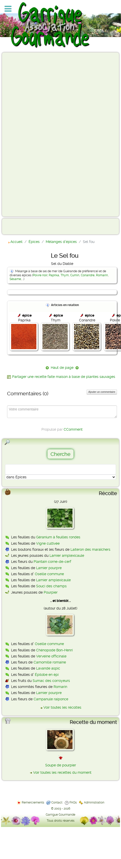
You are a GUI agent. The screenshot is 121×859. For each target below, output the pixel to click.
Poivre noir (40, 275)
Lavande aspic (48, 668)
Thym (65, 275)
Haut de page (62, 368)
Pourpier (51, 592)
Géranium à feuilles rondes (58, 537)
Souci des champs (51, 586)
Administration (94, 802)
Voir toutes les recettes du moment (62, 772)
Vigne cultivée (48, 543)
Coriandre (87, 275)
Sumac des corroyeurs (51, 681)
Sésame (15, 279)
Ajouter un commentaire (101, 392)
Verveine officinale (51, 656)
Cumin (74, 275)
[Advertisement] (24, 134)
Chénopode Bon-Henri (54, 650)
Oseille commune (49, 574)
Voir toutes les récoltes (62, 707)
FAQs (73, 802)
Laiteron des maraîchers (90, 549)
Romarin (102, 275)
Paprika (54, 275)
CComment (73, 429)
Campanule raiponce (51, 699)
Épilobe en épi (47, 675)
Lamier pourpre (49, 568)
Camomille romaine (50, 662)
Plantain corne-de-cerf (52, 562)
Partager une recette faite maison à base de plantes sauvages (63, 377)
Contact (56, 802)
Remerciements (33, 802)
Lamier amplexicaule (67, 555)
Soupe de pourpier (60, 765)
